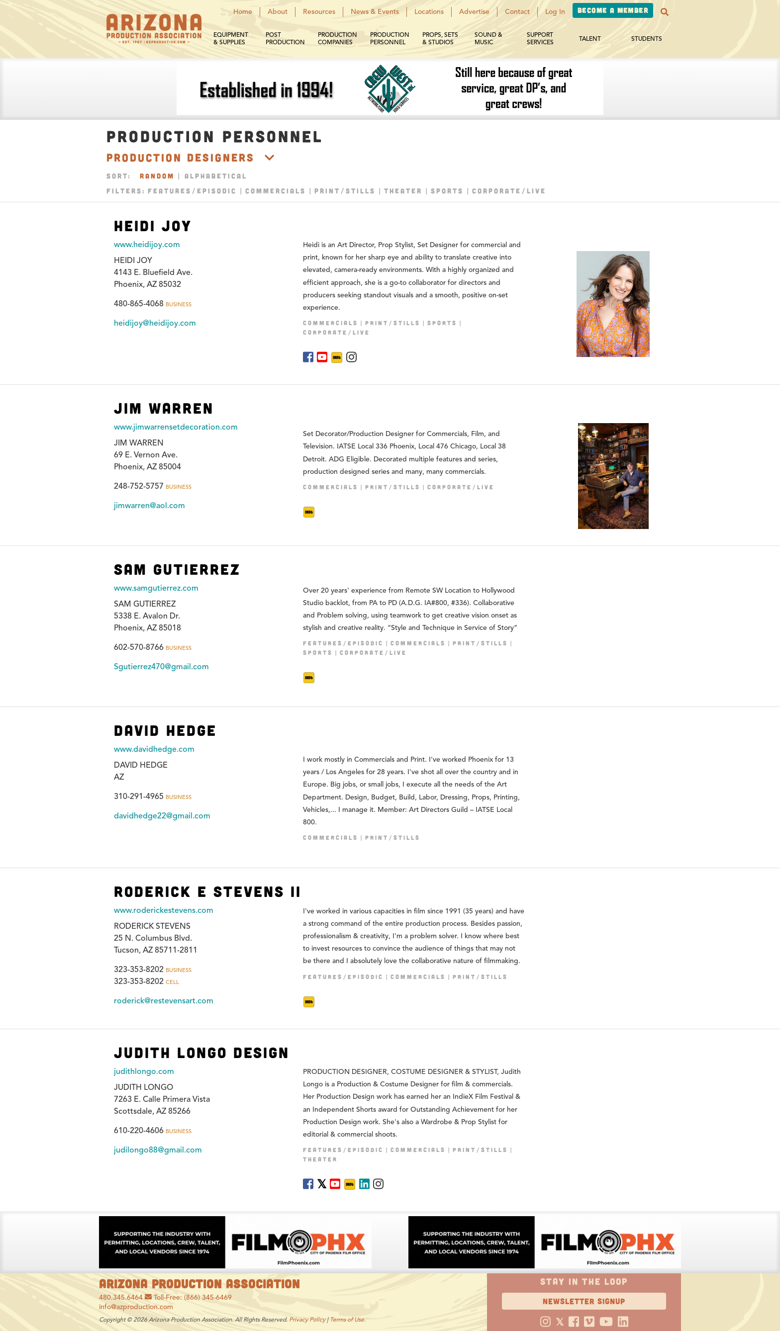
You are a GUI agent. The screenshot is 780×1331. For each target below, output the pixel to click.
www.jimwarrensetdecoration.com (176, 427)
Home (242, 11)
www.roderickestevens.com (163, 910)
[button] (664, 12)
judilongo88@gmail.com (158, 1150)
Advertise (474, 11)
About (278, 11)
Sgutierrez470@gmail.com (161, 667)
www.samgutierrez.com (156, 588)
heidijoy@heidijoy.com (155, 323)
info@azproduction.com (136, 1307)
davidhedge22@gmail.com (162, 816)
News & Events (375, 11)
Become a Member (613, 10)
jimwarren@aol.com (149, 506)
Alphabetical (216, 176)
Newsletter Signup (584, 1301)
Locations (429, 11)
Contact (517, 11)
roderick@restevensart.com (163, 1001)
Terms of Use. (348, 1319)
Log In (555, 11)
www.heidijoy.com (147, 245)
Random (157, 176)
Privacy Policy (307, 1319)
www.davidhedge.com (154, 749)
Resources (319, 11)
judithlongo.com (144, 1071)
